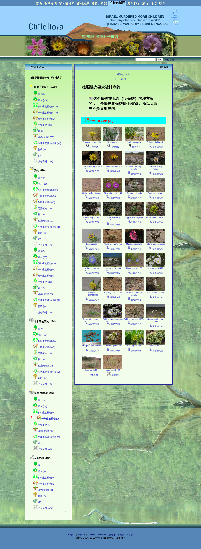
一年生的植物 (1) (44, 484)
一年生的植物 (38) (48, 418)
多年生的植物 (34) (45, 341)
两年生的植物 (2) (44, 275)
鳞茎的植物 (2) (43, 365)
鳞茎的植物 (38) (43, 137)
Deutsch (92, 534)
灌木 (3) (39, 471)
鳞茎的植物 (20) (43, 220)
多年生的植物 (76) (45, 263)
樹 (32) (39, 251)
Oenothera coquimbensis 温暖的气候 (91, 295)
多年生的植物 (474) (45, 106)
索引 (123, 79)
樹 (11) (39, 400)
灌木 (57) (40, 406)
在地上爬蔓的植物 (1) (46, 227)
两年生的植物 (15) (45, 119)
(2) (37, 502)
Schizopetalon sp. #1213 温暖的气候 (155, 322)
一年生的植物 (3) (44, 347)
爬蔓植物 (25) (42, 282)
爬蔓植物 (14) (42, 353)
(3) (37, 239)
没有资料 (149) (43, 161)
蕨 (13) (39, 359)
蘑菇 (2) (39, 496)
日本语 (130, 534)
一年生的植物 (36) (45, 196)
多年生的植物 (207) (45, 190)
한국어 (112, 534)
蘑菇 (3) (39, 149)
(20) (37, 155)
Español (81, 534)
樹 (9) (38, 329)
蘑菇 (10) (40, 378)
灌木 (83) (40, 257)
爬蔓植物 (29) (42, 208)
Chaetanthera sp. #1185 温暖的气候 (134, 169)
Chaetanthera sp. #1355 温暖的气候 (155, 169)
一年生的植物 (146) (45, 112)
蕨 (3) (38, 131)
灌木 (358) (40, 100)
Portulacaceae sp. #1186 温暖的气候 (134, 295)
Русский (102, 534)
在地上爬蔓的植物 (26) (47, 143)
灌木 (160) (40, 184)
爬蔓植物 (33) (42, 125)
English (71, 534)
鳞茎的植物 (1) (43, 490)
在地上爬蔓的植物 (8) (46, 437)
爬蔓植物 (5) (42, 425)
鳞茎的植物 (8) (43, 294)
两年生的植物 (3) (44, 202)
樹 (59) (39, 94)
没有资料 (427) (43, 508)
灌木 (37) (40, 335)
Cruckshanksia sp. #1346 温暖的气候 (112, 220)
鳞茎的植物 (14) (43, 431)
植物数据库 (123, 74)
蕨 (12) (39, 214)
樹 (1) (38, 465)
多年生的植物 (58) (45, 412)
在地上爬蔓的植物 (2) (46, 300)
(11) (37, 443)
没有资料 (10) (42, 384)
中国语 (121, 534)
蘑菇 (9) (39, 306)
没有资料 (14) (42, 312)
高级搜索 (169, 59)
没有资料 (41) (42, 449)
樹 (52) (39, 177)
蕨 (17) (39, 288)
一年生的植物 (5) (44, 269)
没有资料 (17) (42, 245)
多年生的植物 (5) (44, 477)
